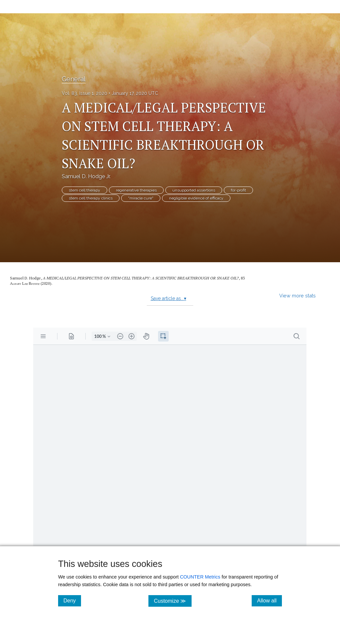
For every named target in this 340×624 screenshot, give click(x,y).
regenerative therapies (136, 190)
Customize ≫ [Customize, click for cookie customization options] (172, 600)
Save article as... (168, 298)
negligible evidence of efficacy (196, 198)
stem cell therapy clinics (91, 198)
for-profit (238, 190)
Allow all (269, 600)
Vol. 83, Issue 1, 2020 (84, 93)
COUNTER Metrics (200, 577)
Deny (72, 600)
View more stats (297, 295)
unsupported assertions (193, 190)
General (74, 79)
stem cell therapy (84, 190)
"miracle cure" (140, 198)
